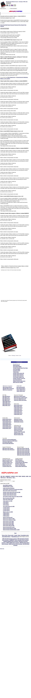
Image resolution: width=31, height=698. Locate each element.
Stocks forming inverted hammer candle (11, 529)
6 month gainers (6, 510)
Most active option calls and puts (10, 490)
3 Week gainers (6, 514)
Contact (16, 535)
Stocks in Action (17, 426)
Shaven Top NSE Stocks (20, 465)
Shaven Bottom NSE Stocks (21, 466)
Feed (15, 533)
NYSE (16, 476)
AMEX (27, 476)
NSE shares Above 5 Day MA (23, 448)
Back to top (2, 548)
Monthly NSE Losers (7, 420)
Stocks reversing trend (7, 517)
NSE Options (9, 477)
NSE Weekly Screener (18, 420)
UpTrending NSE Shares (7, 442)
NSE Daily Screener (18, 419)
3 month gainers (6, 509)
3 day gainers (6, 502)
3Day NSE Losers (6, 397)
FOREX (19, 476)
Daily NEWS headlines (7, 485)
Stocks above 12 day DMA (8, 521)
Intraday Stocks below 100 (18, 373)
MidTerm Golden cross (7, 461)
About (19, 535)
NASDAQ (13, 476)
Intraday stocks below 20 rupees (9, 494)
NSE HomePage (16, 365)
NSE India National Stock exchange (9, 538)
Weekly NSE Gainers (18, 405)
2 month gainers (6, 507)
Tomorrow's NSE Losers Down (20, 400)
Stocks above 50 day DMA (8, 524)
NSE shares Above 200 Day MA (23, 454)
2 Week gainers (6, 513)
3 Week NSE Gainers (18, 410)
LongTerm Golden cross (7, 462)
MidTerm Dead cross (7, 465)
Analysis (2, 26)
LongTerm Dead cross (7, 466)
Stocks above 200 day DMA (8, 525)
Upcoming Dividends (17, 379)
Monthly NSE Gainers (7, 419)
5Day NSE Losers (6, 400)
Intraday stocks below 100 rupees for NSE (11, 492)
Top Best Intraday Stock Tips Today (20, 368)
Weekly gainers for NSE (8, 511)
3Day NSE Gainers (6, 396)
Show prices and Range (4, 28)
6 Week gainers (6, 515)
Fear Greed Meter (16, 369)
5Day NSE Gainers (6, 398)
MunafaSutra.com (15, 536)
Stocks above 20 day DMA (8, 522)
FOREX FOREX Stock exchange (12, 542)
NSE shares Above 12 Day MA (23, 449)
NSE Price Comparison (7, 389)
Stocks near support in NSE (8, 518)
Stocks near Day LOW (18, 429)
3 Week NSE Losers (18, 411)
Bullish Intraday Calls (18, 433)
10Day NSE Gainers (7, 401)
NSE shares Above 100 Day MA (23, 453)
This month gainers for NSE (8, 506)
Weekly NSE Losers (18, 406)
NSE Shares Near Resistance (8, 449)
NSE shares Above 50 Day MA (23, 452)
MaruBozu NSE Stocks (20, 463)
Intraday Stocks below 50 (18, 374)
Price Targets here (11, 77)
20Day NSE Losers (6, 405)
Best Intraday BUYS (21, 387)
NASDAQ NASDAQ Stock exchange (10, 541)
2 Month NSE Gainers (7, 421)
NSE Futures (3, 477)
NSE (1, 476)
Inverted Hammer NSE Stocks (21, 462)
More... (14, 477)
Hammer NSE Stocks (19, 461)
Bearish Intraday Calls (18, 434)
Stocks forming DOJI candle (9, 527)
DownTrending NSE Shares (8, 443)
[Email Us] (12, 5)
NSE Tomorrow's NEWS (18, 382)
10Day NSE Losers (6, 402)
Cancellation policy (25, 535)
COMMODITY (8, 476)
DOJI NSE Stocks (19, 459)
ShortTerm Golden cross (8, 459)
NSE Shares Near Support (8, 448)
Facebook (17, 355)
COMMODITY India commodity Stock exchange (19, 540)
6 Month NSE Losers (7, 428)
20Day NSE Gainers (7, 404)
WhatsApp (13, 355)
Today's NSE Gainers (21, 389)
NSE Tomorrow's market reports (20, 397)
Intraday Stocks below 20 (18, 375)
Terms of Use (5, 535)
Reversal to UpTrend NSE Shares (9, 439)
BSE (4, 476)
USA (30, 476)
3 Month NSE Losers (7, 425)
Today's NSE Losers (21, 391)
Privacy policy (11, 535)
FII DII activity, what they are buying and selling (12, 489)
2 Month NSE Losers (7, 423)
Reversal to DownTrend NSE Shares (10, 440)
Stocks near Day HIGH (18, 428)
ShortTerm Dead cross (7, 463)
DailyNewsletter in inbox (8, 486)
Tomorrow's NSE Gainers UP (20, 398)
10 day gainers (6, 504)
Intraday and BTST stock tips (19, 378)
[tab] (7, 5)
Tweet (20, 355)
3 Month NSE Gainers (7, 424)
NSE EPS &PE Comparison (8, 388)
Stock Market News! (6, 536)
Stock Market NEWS (17, 366)
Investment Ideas (16, 370)
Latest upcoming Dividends (8, 488)
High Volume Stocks (18, 430)
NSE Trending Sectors (7, 387)
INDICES (23, 476)
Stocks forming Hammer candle (9, 528)
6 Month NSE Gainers (7, 427)
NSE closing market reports (19, 396)
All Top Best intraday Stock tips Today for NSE (12, 496)
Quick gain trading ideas (8, 499)
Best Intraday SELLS (21, 388)
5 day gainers (6, 503)
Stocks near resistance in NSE (9, 520)
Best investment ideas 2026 (8, 498)
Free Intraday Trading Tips (18, 377)
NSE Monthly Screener (18, 421)
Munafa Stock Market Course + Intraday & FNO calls (16, 1)
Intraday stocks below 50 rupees (9, 493)
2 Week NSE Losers (18, 409)
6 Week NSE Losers (18, 414)
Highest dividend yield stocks (19, 381)
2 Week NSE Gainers (18, 407)
